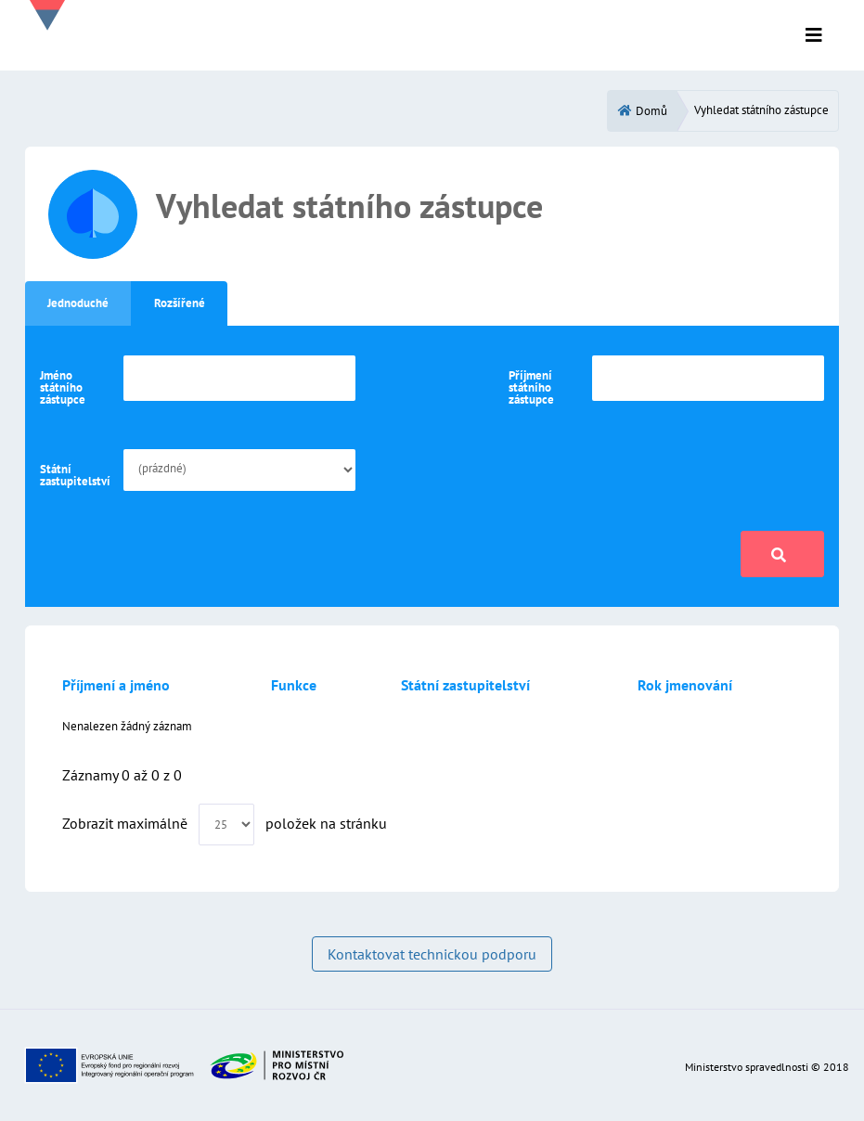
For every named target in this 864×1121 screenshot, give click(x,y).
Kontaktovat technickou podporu (432, 954)
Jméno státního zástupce (62, 387)
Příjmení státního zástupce (531, 387)
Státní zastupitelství (75, 475)
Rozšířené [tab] (179, 303)
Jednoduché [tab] (78, 303)
